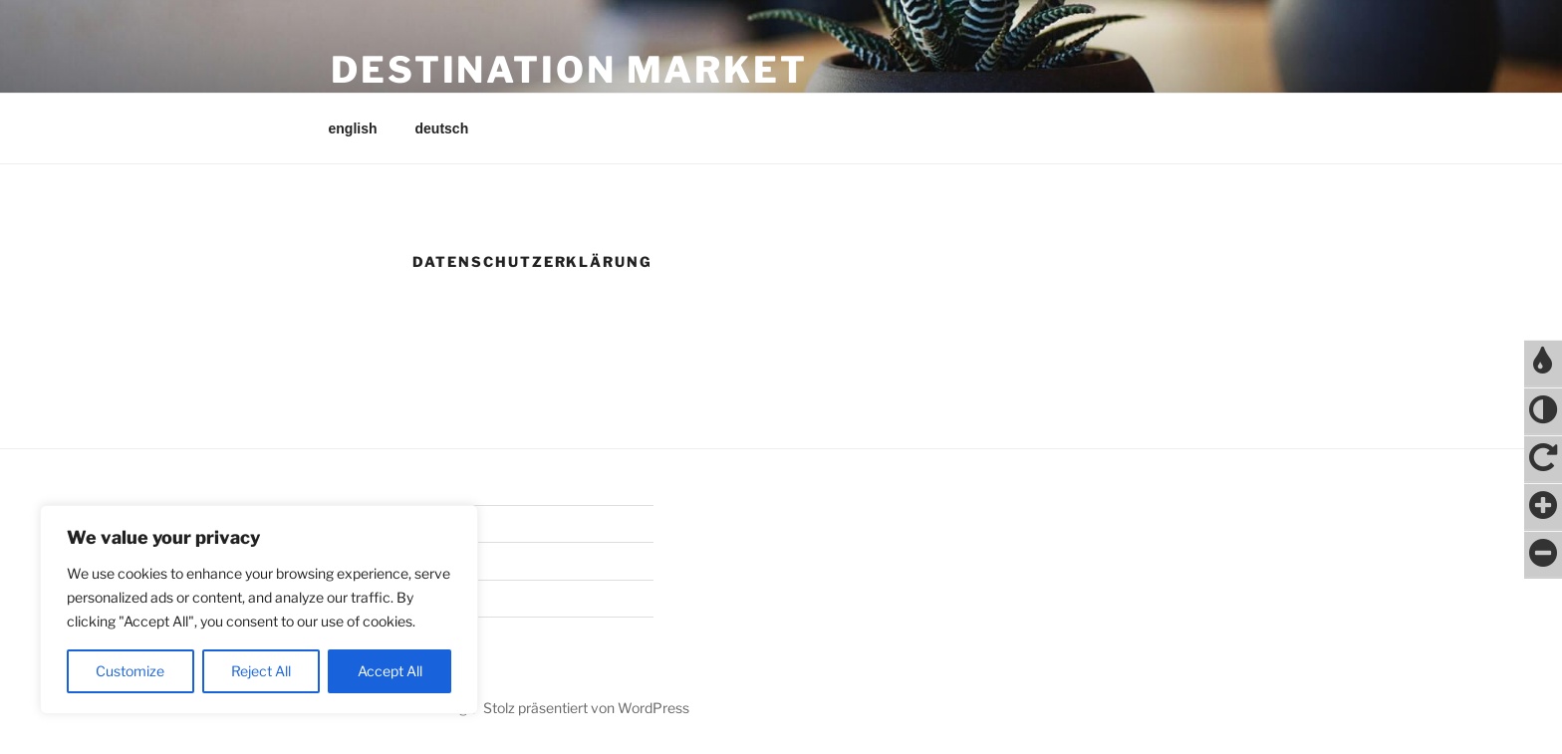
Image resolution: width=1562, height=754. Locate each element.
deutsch (442, 128)
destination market (569, 70)
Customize (130, 670)
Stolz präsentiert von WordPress (586, 707)
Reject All (261, 670)
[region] (259, 609)
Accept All (390, 670)
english (353, 128)
